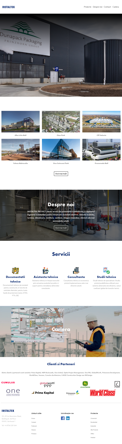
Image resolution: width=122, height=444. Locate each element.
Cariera (116, 6)
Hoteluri (93, 437)
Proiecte (87, 6)
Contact (107, 6)
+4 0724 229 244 (11, 425)
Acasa (33, 418)
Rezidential (94, 422)
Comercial (94, 418)
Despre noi (97, 6)
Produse (33, 434)
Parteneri (34, 426)
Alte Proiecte (94, 430)
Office (92, 434)
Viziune (33, 430)
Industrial (93, 426)
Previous (3, 55)
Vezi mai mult (61, 173)
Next (119, 55)
